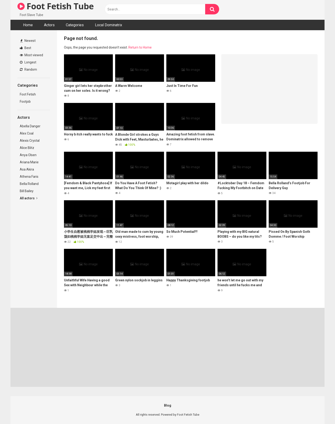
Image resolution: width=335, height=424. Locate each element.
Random (28, 69)
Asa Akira (27, 169)
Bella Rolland (29, 184)
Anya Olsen (28, 155)
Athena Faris (29, 176)
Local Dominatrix (108, 25)
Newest (28, 41)
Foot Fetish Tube (55, 6)
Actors (49, 25)
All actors (28, 198)
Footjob (25, 101)
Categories (75, 25)
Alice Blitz (27, 148)
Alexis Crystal (30, 140)
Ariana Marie (29, 162)
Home (28, 25)
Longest (28, 62)
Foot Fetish (28, 94)
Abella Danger (30, 126)
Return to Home (140, 47)
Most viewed (31, 55)
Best (25, 48)
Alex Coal (27, 133)
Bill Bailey (27, 191)
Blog (167, 405)
